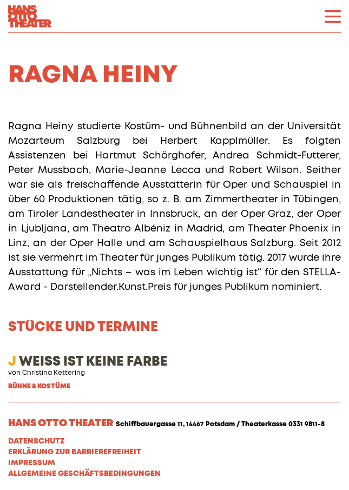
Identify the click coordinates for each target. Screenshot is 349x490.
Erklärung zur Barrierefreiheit (74, 452)
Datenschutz (36, 441)
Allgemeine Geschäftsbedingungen (84, 474)
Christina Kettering (53, 373)
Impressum (31, 463)
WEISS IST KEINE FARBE (88, 361)
